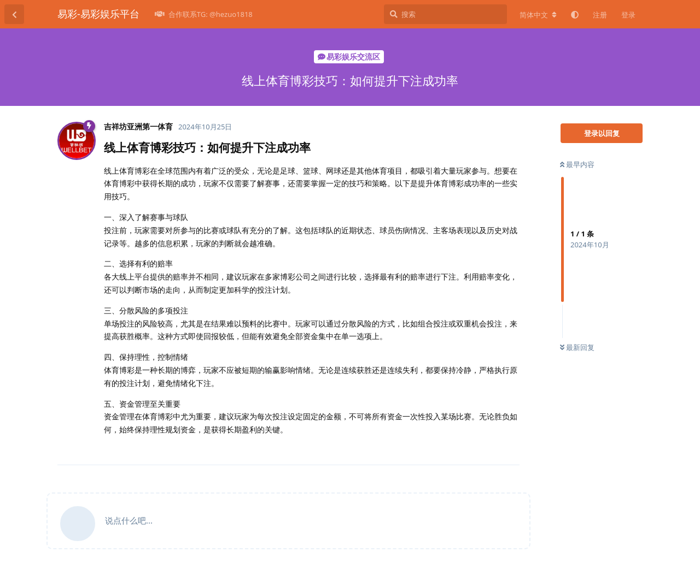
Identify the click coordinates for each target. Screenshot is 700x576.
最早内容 (577, 164)
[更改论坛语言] (538, 15)
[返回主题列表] (14, 14)
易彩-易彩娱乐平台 (98, 13)
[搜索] (445, 14)
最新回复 (577, 347)
